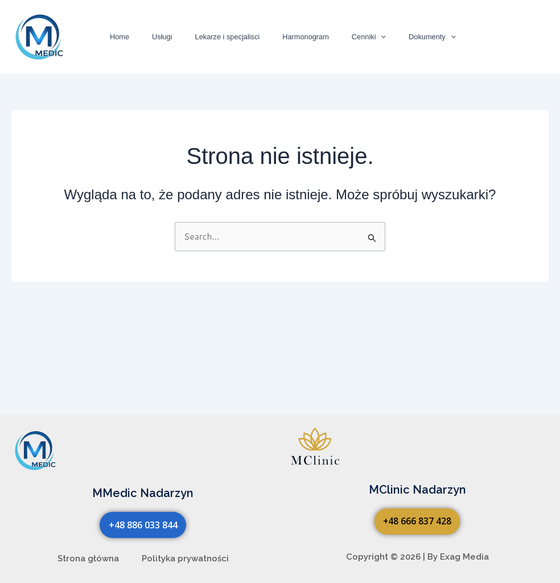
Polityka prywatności (185, 558)
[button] (361, 37)
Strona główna (88, 558)
